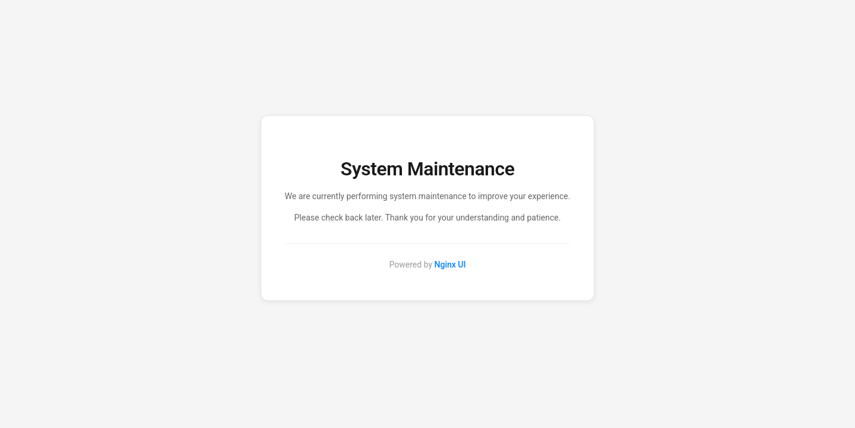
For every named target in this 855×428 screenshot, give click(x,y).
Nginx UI (450, 264)
